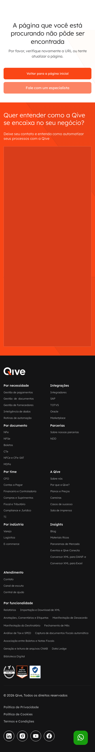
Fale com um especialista (47, 88)
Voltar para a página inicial (48, 74)
